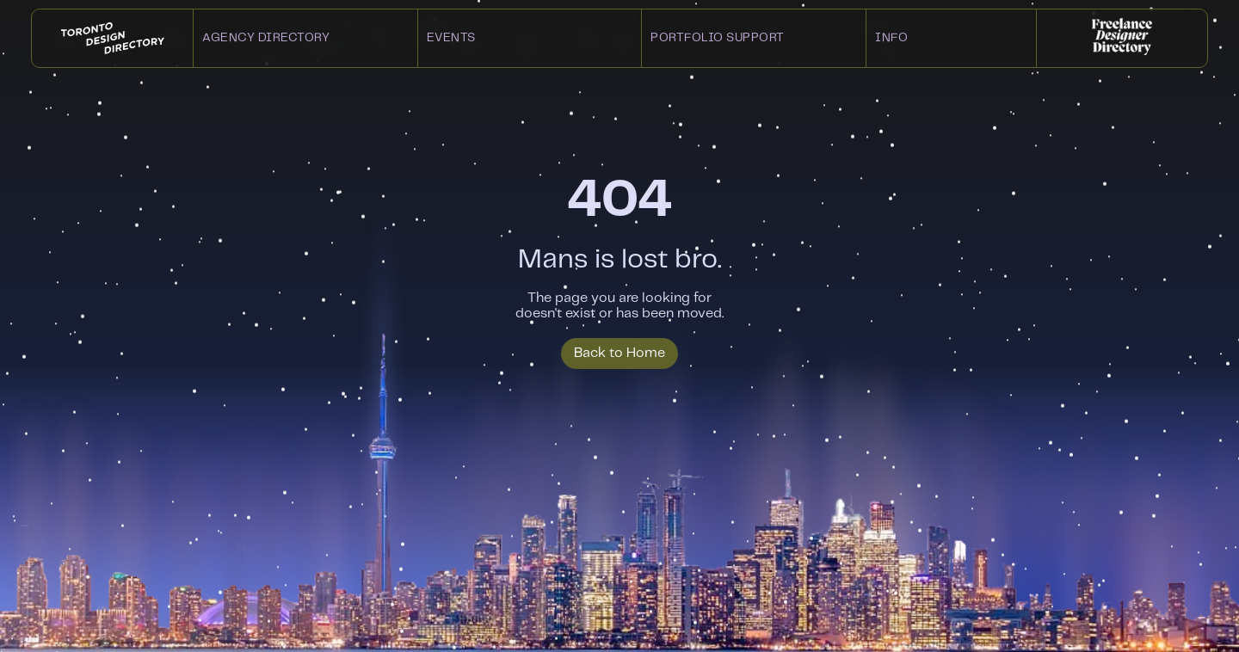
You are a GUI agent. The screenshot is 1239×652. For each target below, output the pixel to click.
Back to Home (619, 353)
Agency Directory (266, 38)
